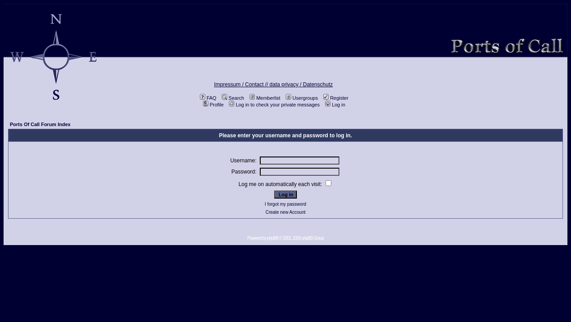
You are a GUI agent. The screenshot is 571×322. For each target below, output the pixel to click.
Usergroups (302, 98)
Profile (213, 104)
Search (233, 98)
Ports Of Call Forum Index (40, 124)
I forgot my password (285, 204)
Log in (335, 104)
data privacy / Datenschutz (301, 84)
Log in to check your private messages (274, 104)
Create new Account (286, 212)
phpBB (273, 238)
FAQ (208, 98)
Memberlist (265, 98)
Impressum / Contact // (242, 84)
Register (335, 98)
